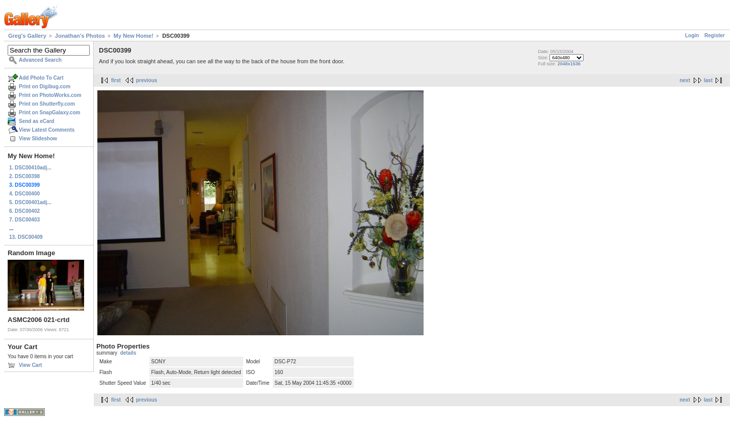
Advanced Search (40, 60)
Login (692, 35)
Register (714, 35)
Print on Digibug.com (44, 86)
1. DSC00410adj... (30, 167)
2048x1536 (569, 63)
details (128, 353)
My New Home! (133, 36)
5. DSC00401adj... (30, 202)
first (116, 80)
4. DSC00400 (24, 193)
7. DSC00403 (24, 219)
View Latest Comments (46, 130)
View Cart (30, 365)
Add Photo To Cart (41, 78)
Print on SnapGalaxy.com (49, 112)
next (684, 80)
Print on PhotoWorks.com (50, 95)
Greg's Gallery (27, 36)
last (708, 80)
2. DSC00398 (24, 176)
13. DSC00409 (26, 237)
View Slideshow (38, 138)
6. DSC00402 (24, 211)
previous (147, 80)
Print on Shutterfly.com (47, 104)
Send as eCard (36, 121)
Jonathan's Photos (80, 36)
